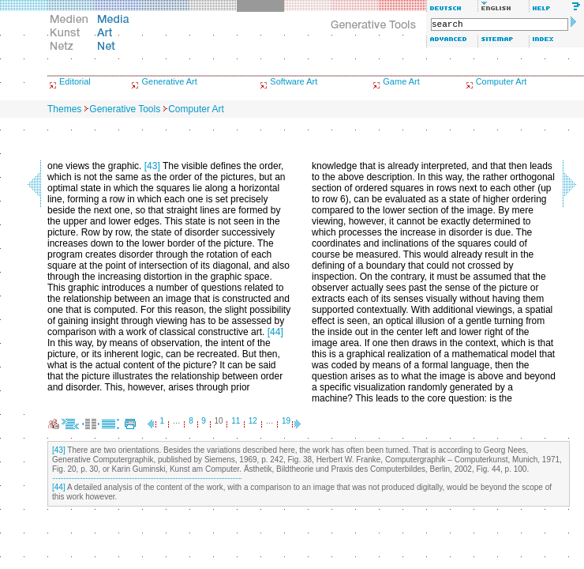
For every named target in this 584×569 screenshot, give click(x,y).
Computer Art (501, 81)
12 (253, 420)
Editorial (75, 81)
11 (235, 420)
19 (286, 420)
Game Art (401, 81)
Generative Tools (124, 109)
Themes (64, 109)
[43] (152, 165)
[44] (275, 331)
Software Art (293, 81)
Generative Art (169, 81)
